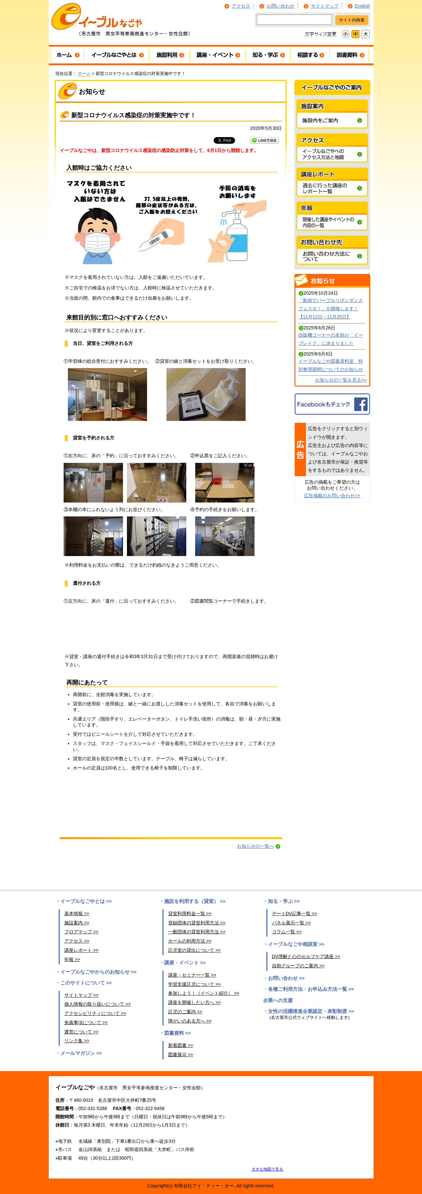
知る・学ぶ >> (284, 901)
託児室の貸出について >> (194, 950)
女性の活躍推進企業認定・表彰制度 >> (311, 1011)
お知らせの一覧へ (255, 846)
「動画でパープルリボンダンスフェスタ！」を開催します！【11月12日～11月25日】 (330, 308)
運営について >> (81, 1031)
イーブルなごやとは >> (86, 901)
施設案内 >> (76, 922)
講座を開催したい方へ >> (194, 1002)
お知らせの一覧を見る (338, 380)
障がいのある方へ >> (190, 1021)
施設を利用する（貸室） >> (195, 901)
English (362, 6)
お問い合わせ (280, 6)
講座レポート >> (81, 950)
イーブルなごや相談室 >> (296, 944)
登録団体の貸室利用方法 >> (197, 922)
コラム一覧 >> (287, 931)
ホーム (84, 73)
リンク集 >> (76, 1040)
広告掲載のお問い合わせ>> (332, 495)
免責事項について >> (86, 1022)
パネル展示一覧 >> (291, 922)
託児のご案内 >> (185, 1011)
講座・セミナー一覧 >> (192, 975)
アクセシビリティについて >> (95, 1013)
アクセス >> (76, 941)
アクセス (241, 6)
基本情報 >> (76, 913)
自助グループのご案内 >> (298, 965)
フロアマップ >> (81, 931)
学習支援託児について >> (194, 984)
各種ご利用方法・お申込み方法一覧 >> (311, 989)
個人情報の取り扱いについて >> (97, 1004)
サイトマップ (325, 6)
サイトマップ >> (81, 995)
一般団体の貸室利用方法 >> (197, 931)
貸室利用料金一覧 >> (190, 913)
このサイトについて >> (86, 983)
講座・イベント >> (185, 962)
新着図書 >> (180, 1045)
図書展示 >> (180, 1054)
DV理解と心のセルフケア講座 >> (306, 956)
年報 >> (72, 959)
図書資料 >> (177, 1033)
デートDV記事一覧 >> (294, 913)
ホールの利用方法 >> (190, 941)
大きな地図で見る (267, 1169)
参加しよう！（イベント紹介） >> (203, 993)
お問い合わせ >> (286, 978)
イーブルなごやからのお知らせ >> (98, 972)
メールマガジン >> (81, 1053)
